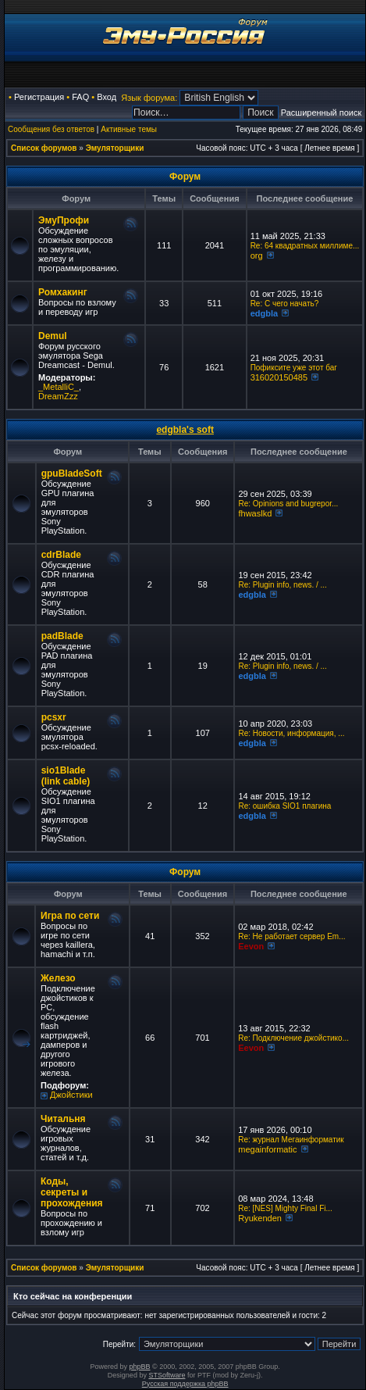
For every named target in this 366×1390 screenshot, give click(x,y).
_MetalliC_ (58, 386)
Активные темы (129, 129)
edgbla (264, 313)
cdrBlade (61, 554)
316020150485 (279, 377)
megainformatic (267, 1149)
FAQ (80, 97)
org (257, 255)
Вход (106, 97)
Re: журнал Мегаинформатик (291, 1139)
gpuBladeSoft (71, 473)
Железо (58, 978)
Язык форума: (149, 97)
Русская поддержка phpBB (185, 1384)
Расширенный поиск (321, 112)
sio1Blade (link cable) (66, 776)
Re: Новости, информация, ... (291, 733)
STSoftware (166, 1375)
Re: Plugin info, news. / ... (282, 585)
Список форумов (44, 148)
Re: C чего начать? (285, 303)
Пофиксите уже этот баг (294, 367)
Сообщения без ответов (51, 129)
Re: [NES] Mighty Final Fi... (285, 1208)
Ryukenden (260, 1218)
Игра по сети (70, 915)
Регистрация (39, 97)
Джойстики (71, 1094)
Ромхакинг (62, 292)
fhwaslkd (255, 513)
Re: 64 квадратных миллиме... (305, 245)
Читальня (63, 1118)
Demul (52, 336)
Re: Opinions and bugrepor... (288, 503)
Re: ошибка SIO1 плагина (284, 806)
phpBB (140, 1366)
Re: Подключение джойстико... (293, 1038)
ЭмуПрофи (63, 220)
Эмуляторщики (115, 148)
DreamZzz (58, 396)
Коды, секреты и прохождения (72, 1192)
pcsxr (53, 717)
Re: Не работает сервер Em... (291, 936)
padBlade (62, 636)
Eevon (251, 946)
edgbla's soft (185, 429)
